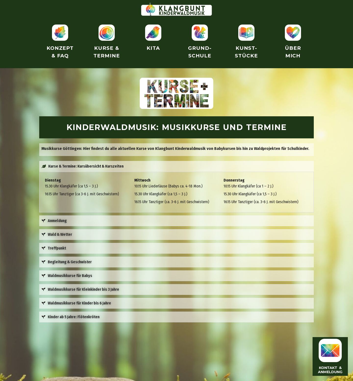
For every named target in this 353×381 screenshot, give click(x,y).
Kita (153, 48)
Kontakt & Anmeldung (330, 369)
